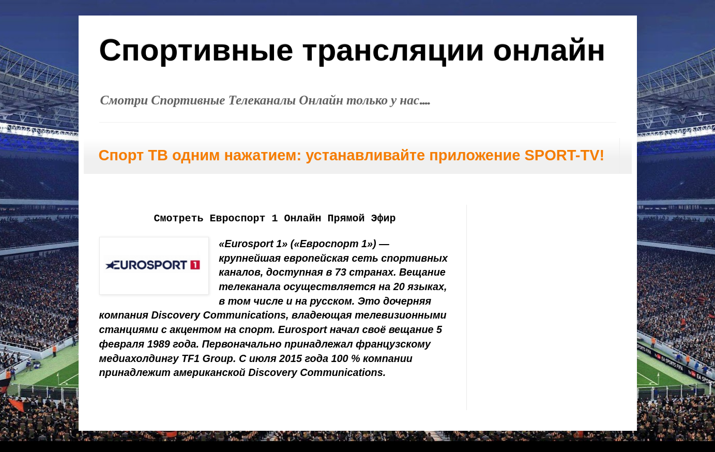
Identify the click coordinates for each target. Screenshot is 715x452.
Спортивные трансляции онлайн (352, 50)
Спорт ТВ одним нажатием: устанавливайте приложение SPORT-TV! (352, 155)
